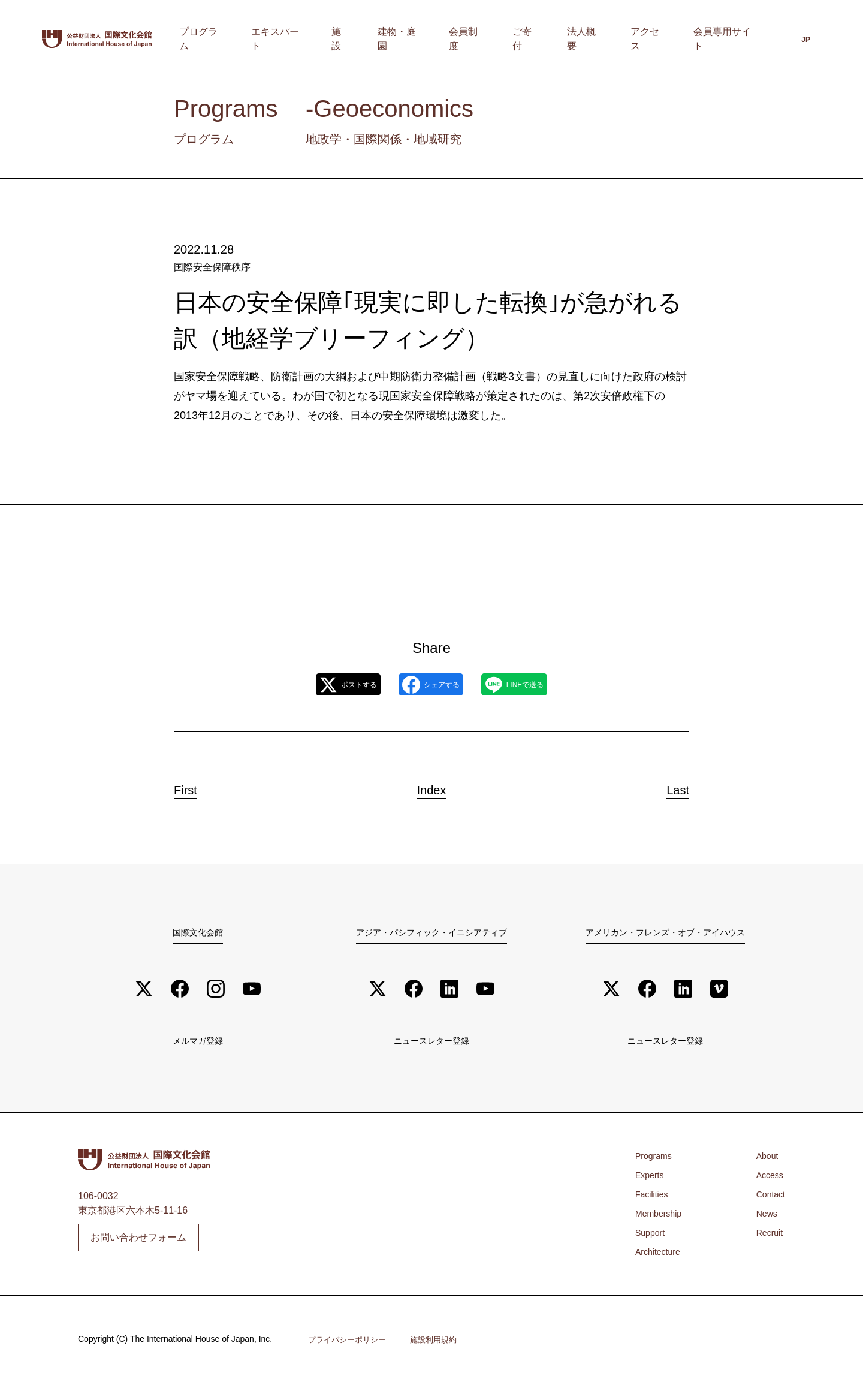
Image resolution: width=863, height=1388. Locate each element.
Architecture (660, 1257)
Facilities (653, 1199)
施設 (420, 39)
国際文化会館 (197, 934)
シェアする (430, 685)
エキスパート (370, 39)
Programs (656, 1161)
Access (767, 1180)
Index (431, 788)
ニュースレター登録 (431, 1045)
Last (666, 788)
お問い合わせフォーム (138, 1241)
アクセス (662, 39)
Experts (651, 1180)
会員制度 (521, 39)
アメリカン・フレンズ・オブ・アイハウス (665, 934)
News (764, 1219)
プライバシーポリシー (350, 1344)
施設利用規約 (441, 1344)
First (197, 788)
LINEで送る (539, 685)
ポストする (322, 685)
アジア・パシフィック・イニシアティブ (431, 934)
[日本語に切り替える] (805, 40)
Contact (768, 1199)
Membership (661, 1219)
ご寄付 (566, 39)
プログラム (305, 39)
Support (652, 1238)
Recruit (767, 1238)
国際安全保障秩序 (212, 267)
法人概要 (612, 39)
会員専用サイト (727, 39)
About (764, 1161)
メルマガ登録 (198, 1045)
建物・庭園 (466, 39)
